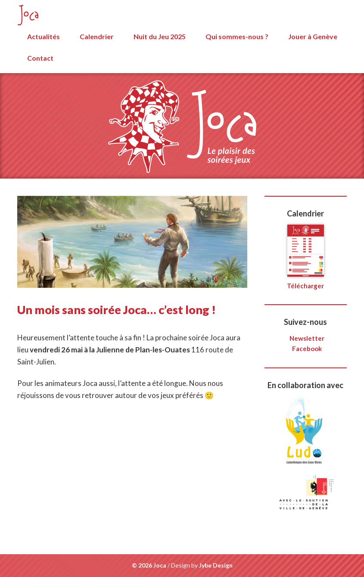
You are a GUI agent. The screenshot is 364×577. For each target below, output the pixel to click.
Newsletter (306, 338)
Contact (40, 58)
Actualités (43, 36)
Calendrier (97, 36)
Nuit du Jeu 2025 (160, 36)
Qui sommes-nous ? (236, 36)
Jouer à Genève (312, 36)
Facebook (307, 348)
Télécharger (305, 282)
